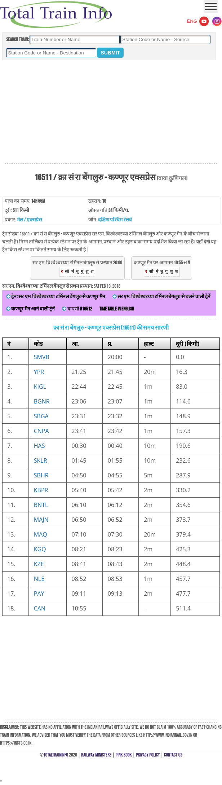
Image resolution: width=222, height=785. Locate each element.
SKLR (40, 460)
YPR (39, 372)
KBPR (41, 490)
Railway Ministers (96, 755)
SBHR (41, 475)
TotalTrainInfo (56, 755)
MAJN (41, 520)
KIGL (40, 387)
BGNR (42, 401)
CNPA (41, 431)
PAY (39, 593)
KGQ (40, 549)
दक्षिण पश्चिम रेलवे (115, 220)
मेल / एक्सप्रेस (29, 220)
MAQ (40, 534)
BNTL (41, 505)
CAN (39, 608)
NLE (39, 579)
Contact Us (173, 755)
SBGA (41, 416)
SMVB (41, 357)
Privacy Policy (148, 755)
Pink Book (124, 755)
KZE (39, 564)
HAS (39, 446)
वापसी (77, 309)
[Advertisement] (111, 112)
